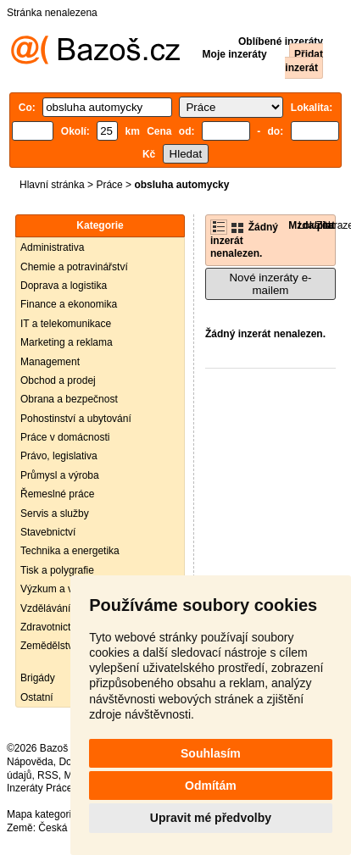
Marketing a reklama (66, 342)
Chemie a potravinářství (74, 267)
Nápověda (30, 762)
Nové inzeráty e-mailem (270, 284)
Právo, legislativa (59, 456)
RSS (47, 775)
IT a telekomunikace (65, 324)
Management (50, 362)
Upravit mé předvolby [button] (210, 817)
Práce (109, 185)
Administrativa (52, 247)
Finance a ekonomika (68, 304)
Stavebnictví (47, 532)
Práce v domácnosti (64, 437)
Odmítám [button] (211, 785)
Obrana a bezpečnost (69, 399)
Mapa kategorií (40, 814)
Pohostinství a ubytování (75, 419)
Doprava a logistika (63, 285)
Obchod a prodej (58, 380)
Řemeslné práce (57, 494)
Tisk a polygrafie (57, 570)
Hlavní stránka (52, 185)
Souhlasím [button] (211, 753)
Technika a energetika (70, 551)
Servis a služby (54, 513)
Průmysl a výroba (59, 475)
